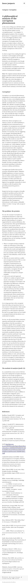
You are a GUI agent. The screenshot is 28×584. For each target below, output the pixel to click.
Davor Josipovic (8, 3)
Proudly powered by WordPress (9, 582)
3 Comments (16, 578)
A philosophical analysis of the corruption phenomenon (10, 19)
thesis (3, 75)
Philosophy (17, 577)
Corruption (13, 577)
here (3, 77)
